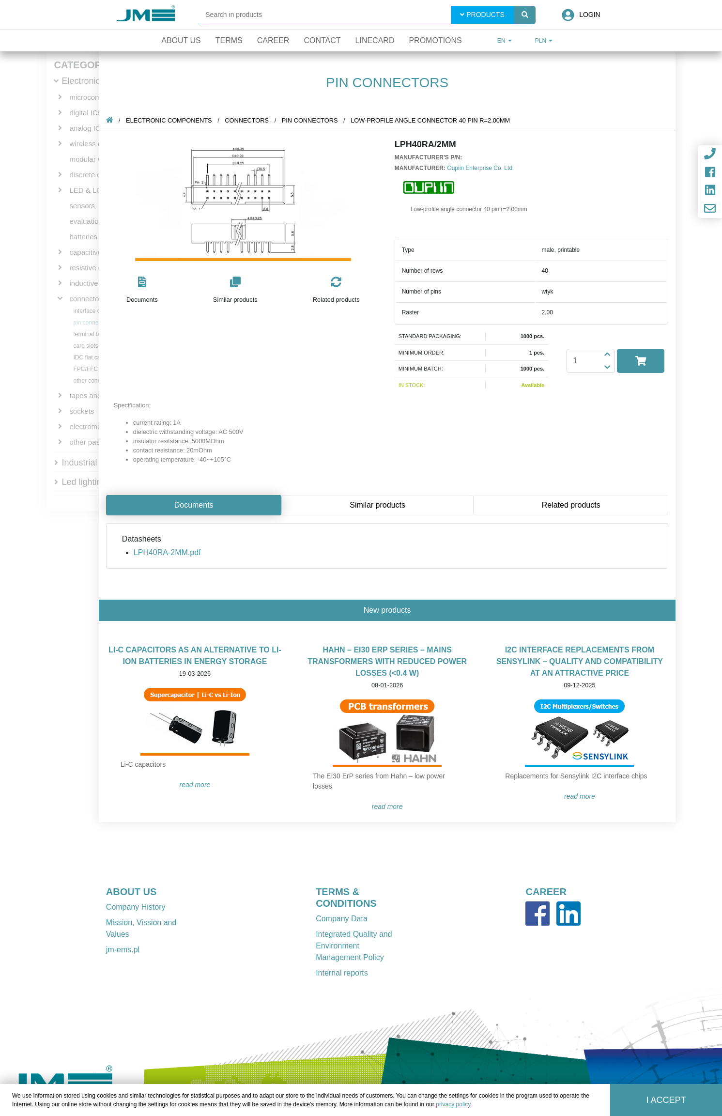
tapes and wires (95, 395)
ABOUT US (131, 891)
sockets (82, 411)
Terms (229, 40)
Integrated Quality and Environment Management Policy (354, 945)
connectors (87, 298)
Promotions (435, 40)
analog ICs (87, 128)
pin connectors (92, 322)
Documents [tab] (194, 505)
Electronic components (169, 120)
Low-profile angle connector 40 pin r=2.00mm (430, 120)
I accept (666, 1100)
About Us (181, 40)
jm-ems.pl (122, 950)
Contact (322, 40)
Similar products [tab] (377, 505)
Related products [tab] (571, 505)
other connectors (95, 380)
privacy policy (453, 1104)
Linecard (375, 40)
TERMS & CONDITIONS (346, 897)
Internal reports (342, 973)
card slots (86, 345)
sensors (82, 206)
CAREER (545, 891)
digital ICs (86, 112)
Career (273, 40)
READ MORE (195, 785)
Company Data (342, 918)
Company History (136, 907)
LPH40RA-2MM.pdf (167, 552)
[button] (142, 290)
